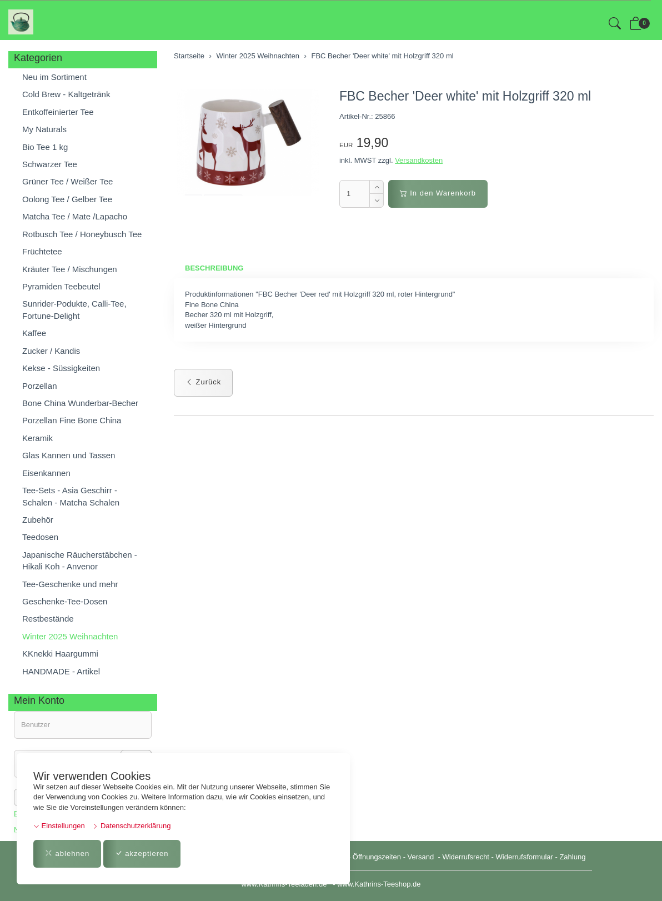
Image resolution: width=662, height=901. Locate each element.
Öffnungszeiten (377, 857)
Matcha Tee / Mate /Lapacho (74, 216)
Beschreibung (214, 268)
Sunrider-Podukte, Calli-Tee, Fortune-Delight (74, 309)
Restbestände (48, 618)
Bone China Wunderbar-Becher (80, 403)
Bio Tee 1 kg (45, 147)
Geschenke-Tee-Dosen (64, 601)
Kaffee (34, 333)
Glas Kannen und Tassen (68, 455)
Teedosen (40, 537)
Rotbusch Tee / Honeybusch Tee (82, 234)
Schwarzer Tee (49, 164)
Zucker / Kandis (51, 351)
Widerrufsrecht (465, 857)
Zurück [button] (203, 382)
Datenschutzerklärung (131, 826)
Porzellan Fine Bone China (71, 420)
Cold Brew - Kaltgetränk (66, 94)
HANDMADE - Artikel (61, 671)
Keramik (37, 438)
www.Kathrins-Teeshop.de (378, 884)
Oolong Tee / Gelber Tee (67, 199)
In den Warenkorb (438, 193)
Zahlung (572, 857)
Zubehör (37, 519)
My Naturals (44, 129)
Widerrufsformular (524, 857)
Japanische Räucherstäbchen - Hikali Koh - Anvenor (79, 560)
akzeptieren (142, 853)
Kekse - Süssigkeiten (61, 368)
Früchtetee (42, 251)
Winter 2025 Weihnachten (70, 636)
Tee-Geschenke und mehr (70, 584)
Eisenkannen (46, 473)
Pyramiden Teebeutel (61, 286)
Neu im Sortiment (54, 77)
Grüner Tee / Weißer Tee (67, 181)
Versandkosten (419, 160)
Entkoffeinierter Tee (58, 112)
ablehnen (67, 853)
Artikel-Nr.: (356, 116)
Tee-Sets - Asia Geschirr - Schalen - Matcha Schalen (70, 496)
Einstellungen (59, 826)
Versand (421, 857)
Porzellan (39, 386)
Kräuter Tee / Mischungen (69, 269)
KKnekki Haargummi (60, 653)
